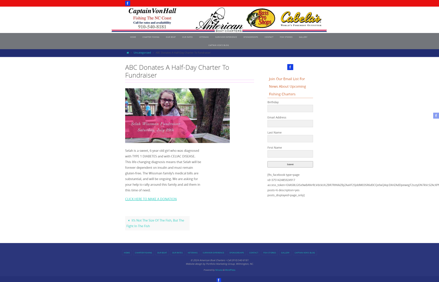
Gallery (285, 252)
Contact (253, 252)
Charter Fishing (143, 252)
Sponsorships (236, 252)
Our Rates (177, 252)
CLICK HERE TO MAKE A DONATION (151, 199)
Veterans (193, 252)
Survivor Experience (213, 252)
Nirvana (218, 269)
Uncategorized (142, 52)
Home (127, 252)
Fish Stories (269, 252)
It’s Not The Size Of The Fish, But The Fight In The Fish (155, 223)
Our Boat (162, 252)
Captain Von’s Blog (305, 252)
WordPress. (230, 269)
